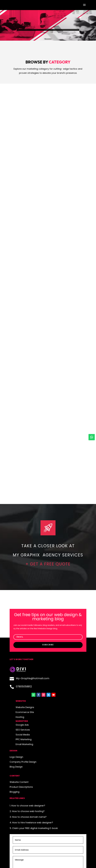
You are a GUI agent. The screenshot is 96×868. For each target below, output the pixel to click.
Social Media (23, 734)
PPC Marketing (24, 739)
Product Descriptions (21, 786)
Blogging (14, 791)
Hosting (20, 717)
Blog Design (16, 766)
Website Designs (25, 707)
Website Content (19, 782)
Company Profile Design (23, 761)
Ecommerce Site (25, 712)
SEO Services (23, 729)
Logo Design (16, 756)
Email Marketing (24, 744)
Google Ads (22, 724)
